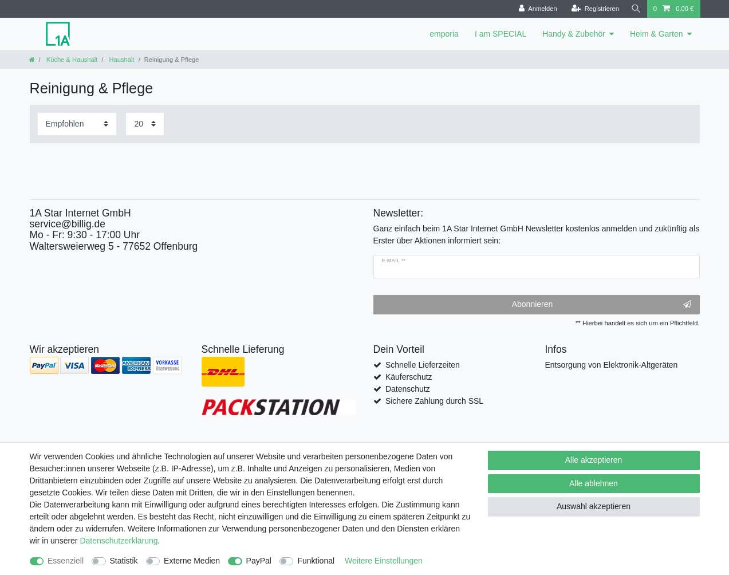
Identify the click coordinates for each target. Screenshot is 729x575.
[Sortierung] (77, 124)
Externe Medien (192, 560)
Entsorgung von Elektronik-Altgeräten (611, 364)
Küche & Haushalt (71, 59)
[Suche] (635, 9)
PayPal (258, 560)
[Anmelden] (536, 9)
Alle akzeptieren (593, 459)
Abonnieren (601, 305)
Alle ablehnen (593, 483)
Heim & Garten (656, 33)
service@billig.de (68, 224)
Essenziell (66, 560)
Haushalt (120, 59)
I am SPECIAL (500, 33)
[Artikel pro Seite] (145, 124)
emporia (444, 33)
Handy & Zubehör (573, 33)
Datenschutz (407, 388)
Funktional (315, 560)
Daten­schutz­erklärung (118, 540)
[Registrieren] (594, 9)
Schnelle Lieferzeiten (422, 364)
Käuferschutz (408, 376)
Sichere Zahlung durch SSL (434, 400)
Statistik (124, 560)
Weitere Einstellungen (384, 560)
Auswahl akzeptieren (594, 506)
